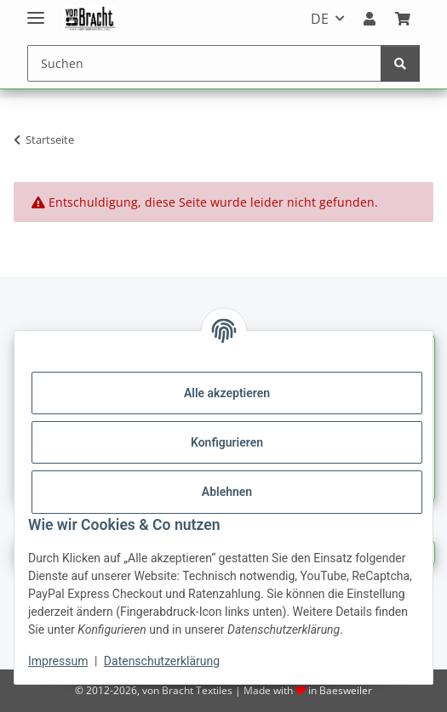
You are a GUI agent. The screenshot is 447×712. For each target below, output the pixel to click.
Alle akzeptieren (227, 393)
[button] (369, 19)
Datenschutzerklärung (162, 661)
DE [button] (320, 18)
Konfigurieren (227, 442)
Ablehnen (227, 491)
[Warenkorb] (403, 19)
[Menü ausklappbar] (35, 10)
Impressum (58, 661)
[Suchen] (204, 63)
